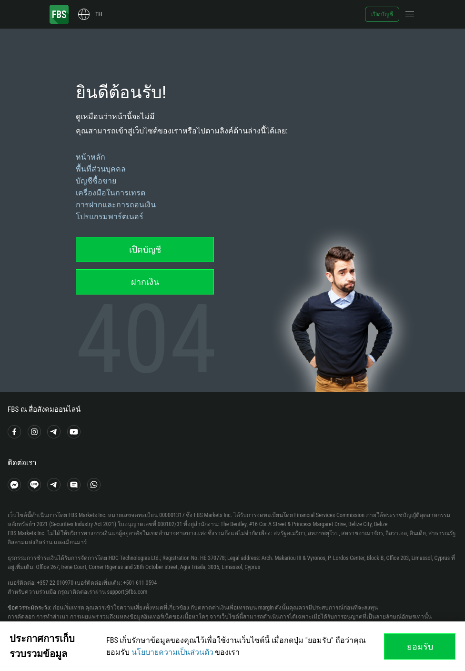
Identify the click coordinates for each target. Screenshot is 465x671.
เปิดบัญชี (382, 14)
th (98, 14)
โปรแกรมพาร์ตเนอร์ (109, 216)
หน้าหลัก (90, 157)
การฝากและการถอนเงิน (116, 204)
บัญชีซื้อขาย (96, 180)
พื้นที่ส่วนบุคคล (101, 168)
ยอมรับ (420, 646)
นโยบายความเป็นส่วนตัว (172, 652)
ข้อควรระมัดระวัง (29, 607)
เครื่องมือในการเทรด (110, 192)
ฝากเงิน (145, 282)
